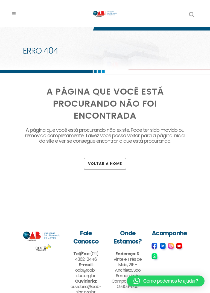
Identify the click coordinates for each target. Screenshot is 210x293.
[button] (166, 281)
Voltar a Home (105, 163)
